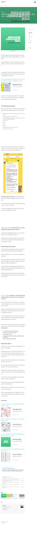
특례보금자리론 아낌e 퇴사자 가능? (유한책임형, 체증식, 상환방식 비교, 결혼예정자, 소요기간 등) (11, 481)
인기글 (32, 58)
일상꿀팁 (30, 71)
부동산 (30, 68)
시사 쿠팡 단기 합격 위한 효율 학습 (8, 468)
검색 (33, 2)
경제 (2, 477)
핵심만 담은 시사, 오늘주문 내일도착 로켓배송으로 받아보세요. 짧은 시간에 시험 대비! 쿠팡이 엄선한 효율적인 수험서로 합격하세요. (13, 470)
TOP (35, 522)
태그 (5, 5)
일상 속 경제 (30, 66)
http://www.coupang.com (6, 467)
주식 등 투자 (30, 70)
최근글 (29, 58)
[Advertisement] (13, 137)
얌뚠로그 (3, 2)
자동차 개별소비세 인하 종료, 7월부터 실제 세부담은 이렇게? (10, 478)
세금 (29, 67)
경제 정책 (5, 477)
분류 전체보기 (30, 61)
